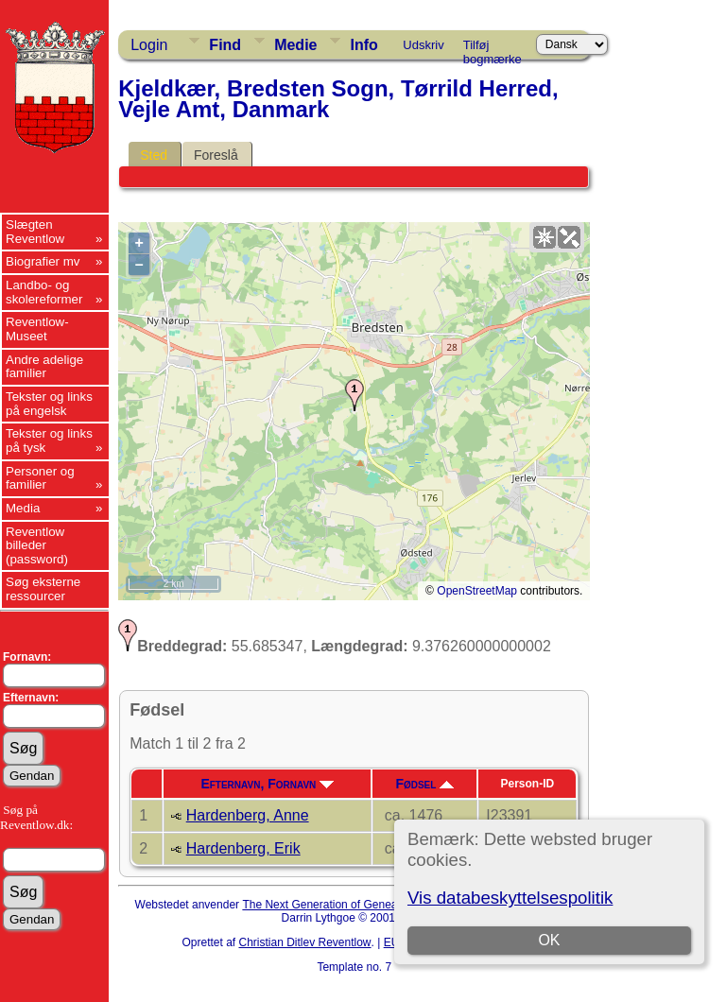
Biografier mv (43, 261)
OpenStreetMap (477, 590)
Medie (295, 45)
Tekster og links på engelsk (49, 403)
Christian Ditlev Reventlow (304, 942)
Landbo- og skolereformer (44, 292)
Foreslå (216, 155)
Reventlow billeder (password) (37, 545)
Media (23, 508)
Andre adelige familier (44, 367)
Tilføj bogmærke (492, 48)
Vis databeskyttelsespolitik (510, 897)
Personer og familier (40, 478)
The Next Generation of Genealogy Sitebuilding (361, 904)
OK (549, 940)
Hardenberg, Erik (243, 848)
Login (148, 45)
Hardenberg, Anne (247, 815)
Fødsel (424, 783)
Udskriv (423, 45)
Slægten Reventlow (35, 231)
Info (363, 45)
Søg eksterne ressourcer (43, 589)
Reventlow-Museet (37, 329)
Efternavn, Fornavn (267, 783)
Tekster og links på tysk (49, 440)
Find (225, 45)
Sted (153, 155)
